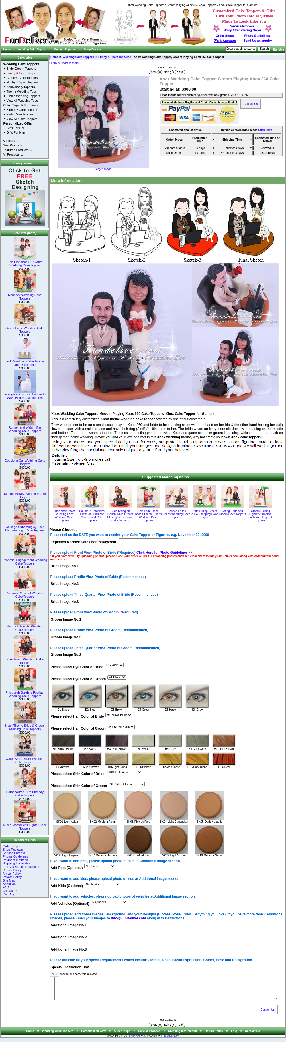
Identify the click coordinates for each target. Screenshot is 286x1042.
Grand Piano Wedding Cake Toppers (24, 328)
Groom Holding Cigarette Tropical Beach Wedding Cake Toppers (260, 515)
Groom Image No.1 (66, 619)
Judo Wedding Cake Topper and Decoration (25, 361)
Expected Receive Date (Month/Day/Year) (84, 542)
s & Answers (225, 41)
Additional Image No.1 (69, 925)
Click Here (265, 130)
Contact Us (10, 890)
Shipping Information (17, 863)
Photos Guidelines (15, 856)
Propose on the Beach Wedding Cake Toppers (176, 514)
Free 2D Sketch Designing (21, 866)
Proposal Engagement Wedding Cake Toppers (25, 560)
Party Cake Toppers (20, 114)
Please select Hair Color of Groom (79, 728)
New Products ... (14, 145)
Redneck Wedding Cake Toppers (25, 295)
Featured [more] (25, 233)
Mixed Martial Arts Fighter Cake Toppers (25, 825)
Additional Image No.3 (69, 949)
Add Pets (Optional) (67, 868)
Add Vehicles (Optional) (70, 904)
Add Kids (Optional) (67, 886)
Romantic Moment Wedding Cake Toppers (25, 593)
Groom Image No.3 (66, 655)
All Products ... (13, 154)
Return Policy (12, 870)
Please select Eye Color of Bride (77, 667)
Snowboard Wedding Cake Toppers (25, 659)
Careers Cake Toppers (22, 77)
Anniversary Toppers (20, 87)
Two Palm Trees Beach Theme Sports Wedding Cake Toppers (148, 515)
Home (7, 49)
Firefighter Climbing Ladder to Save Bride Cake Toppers (25, 394)
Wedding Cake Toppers (33, 49)
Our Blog (9, 894)
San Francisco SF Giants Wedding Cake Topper (24, 262)
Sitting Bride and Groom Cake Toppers (232, 512)
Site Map (278, 49)
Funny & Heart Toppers (114, 57)
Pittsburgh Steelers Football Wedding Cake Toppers (25, 693)
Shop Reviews (93, 49)
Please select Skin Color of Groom (79, 786)
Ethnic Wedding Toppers (23, 96)
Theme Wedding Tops (21, 91)
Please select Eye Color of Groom (78, 679)
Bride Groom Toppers (21, 68)
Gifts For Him (15, 132)
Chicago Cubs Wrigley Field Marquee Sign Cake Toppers (25, 527)
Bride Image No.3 (65, 602)
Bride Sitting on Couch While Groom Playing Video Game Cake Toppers (120, 515)
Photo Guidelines (257, 35)
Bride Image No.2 (65, 584)
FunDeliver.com (137, 1040)
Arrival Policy (12, 873)
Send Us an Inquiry (258, 40)
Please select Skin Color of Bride (78, 774)
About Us (9, 884)
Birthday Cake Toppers (22, 109)
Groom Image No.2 (66, 637)
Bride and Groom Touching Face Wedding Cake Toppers (64, 515)
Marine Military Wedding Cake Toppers (25, 494)
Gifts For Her (15, 128)
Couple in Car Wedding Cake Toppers (25, 461)
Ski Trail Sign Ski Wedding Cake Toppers (25, 626)
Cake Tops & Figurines (20, 105)
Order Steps (225, 35)
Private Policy (12, 877)
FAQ (6, 887)
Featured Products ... (17, 150)
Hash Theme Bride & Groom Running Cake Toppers (25, 726)
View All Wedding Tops (22, 100)
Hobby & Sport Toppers (22, 82)
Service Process (14, 853)
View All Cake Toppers (21, 119)
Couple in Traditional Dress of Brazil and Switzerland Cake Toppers (92, 515)
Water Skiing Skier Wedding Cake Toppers (24, 759)
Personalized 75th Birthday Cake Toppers (25, 792)
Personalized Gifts (17, 123)
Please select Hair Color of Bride (77, 716)
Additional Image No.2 (69, 937)
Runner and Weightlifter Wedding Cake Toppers (25, 428)
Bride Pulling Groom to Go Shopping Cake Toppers (204, 514)
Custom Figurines (65, 49)
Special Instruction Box (70, 967)
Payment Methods (15, 860)
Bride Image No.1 (65, 566)
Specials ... (10, 140)
